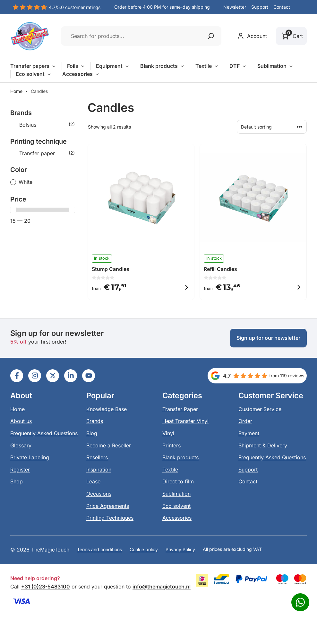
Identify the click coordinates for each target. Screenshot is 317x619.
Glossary (20, 445)
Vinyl (168, 433)
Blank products (162, 66)
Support (259, 7)
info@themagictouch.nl (162, 586)
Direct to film (178, 481)
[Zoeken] (210, 36)
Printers (171, 445)
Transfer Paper (180, 409)
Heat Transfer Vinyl (185, 421)
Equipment (113, 66)
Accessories (81, 74)
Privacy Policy (180, 549)
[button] (301, 7)
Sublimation (275, 66)
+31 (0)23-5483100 (45, 586)
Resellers (97, 457)
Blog (91, 433)
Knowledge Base (106, 409)
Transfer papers (33, 66)
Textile (207, 66)
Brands (94, 421)
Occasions (98, 493)
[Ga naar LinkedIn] (16, 375)
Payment (248, 433)
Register (20, 469)
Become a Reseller (108, 445)
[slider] (13, 210)
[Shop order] (272, 127)
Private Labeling (29, 457)
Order (245, 421)
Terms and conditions (99, 549)
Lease (93, 481)
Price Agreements (107, 506)
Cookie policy (144, 549)
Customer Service (259, 409)
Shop (16, 481)
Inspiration (98, 469)
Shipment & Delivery (262, 445)
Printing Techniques (109, 518)
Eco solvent (34, 74)
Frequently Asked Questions (44, 433)
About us (21, 421)
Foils (76, 66)
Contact (281, 7)
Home (16, 91)
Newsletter (234, 7)
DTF (238, 66)
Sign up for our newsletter (268, 338)
